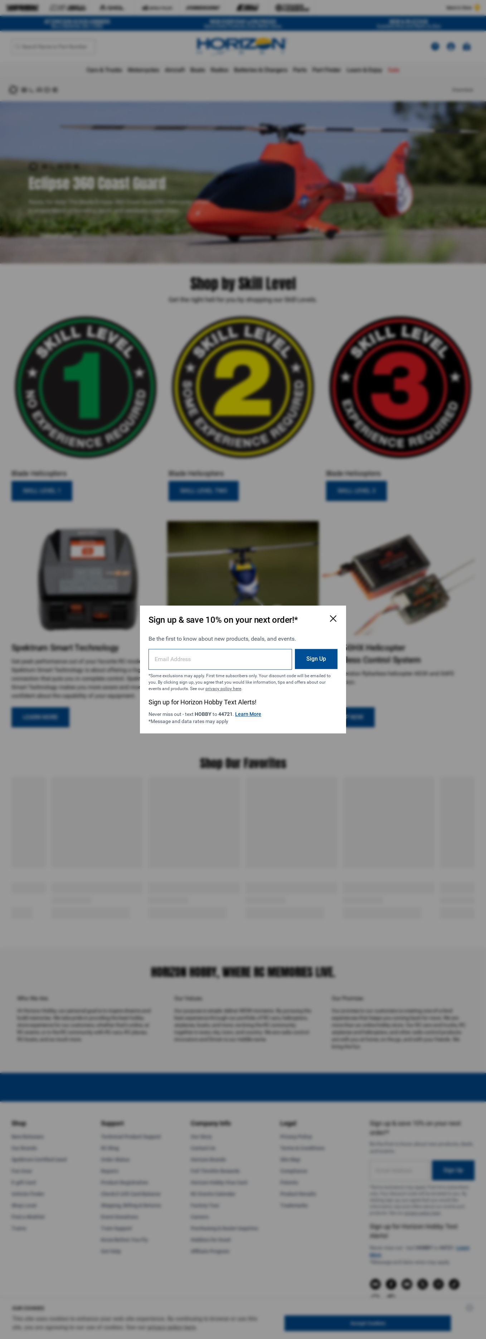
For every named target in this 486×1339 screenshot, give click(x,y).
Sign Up (316, 658)
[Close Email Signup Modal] (333, 618)
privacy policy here (223, 688)
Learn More (248, 714)
